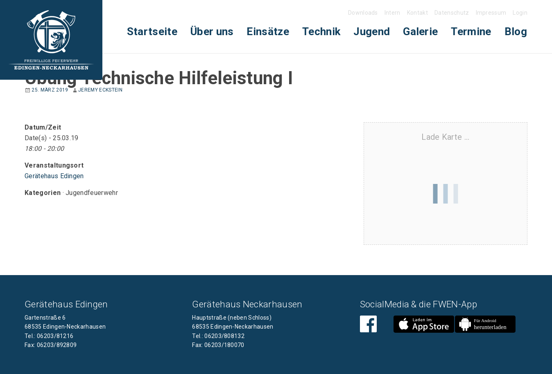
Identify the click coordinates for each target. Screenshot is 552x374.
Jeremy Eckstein (100, 90)
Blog (515, 31)
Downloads (363, 12)
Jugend (371, 31)
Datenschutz (451, 12)
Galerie (420, 31)
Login (520, 12)
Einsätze (268, 31)
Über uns (212, 31)
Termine (471, 31)
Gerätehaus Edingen (54, 176)
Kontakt (417, 12)
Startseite (152, 31)
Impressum (491, 12)
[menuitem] (152, 31)
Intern (392, 12)
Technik (321, 31)
